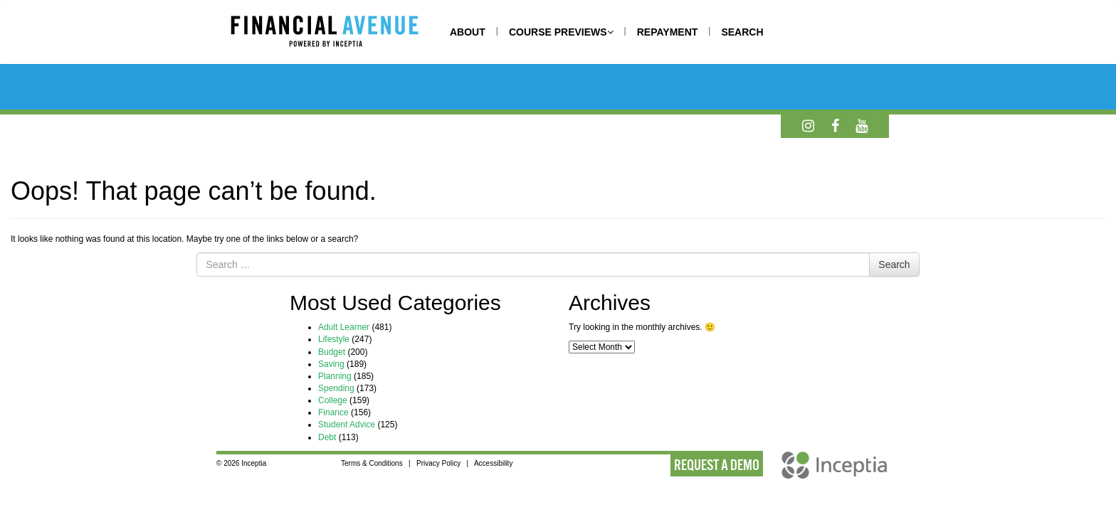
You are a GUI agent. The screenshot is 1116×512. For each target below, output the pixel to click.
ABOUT (467, 32)
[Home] (338, 33)
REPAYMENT (667, 32)
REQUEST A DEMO (716, 465)
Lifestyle (333, 339)
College (332, 400)
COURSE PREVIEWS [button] (561, 32)
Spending (336, 388)
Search (894, 264)
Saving (331, 364)
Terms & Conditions (372, 463)
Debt (327, 437)
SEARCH (742, 32)
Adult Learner (343, 327)
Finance (333, 412)
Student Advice (346, 425)
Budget (331, 352)
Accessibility (493, 463)
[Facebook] (835, 126)
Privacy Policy (438, 463)
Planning (335, 376)
